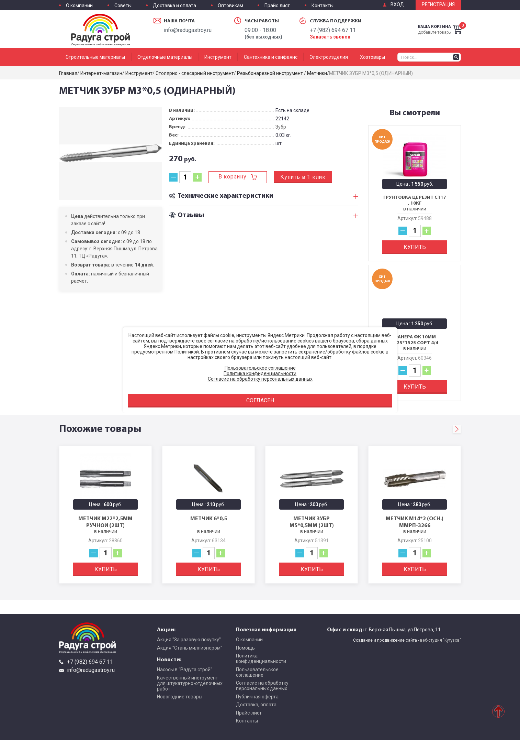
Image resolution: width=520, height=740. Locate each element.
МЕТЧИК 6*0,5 (208, 518)
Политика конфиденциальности (261, 658)
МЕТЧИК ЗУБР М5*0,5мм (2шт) (312, 522)
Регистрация (438, 5)
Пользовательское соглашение (257, 672)
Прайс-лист (277, 6)
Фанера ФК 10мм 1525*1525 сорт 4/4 (414, 340)
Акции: (166, 629)
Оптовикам (230, 6)
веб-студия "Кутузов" (440, 640)
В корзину (232, 176)
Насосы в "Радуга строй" (184, 669)
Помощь (245, 648)
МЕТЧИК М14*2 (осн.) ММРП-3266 (414, 522)
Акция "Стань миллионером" (189, 648)
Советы (123, 6)
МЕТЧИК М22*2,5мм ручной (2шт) (105, 522)
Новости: (169, 659)
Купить (415, 247)
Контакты (323, 6)
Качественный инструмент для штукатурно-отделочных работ (190, 683)
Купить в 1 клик (303, 177)
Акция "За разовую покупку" (189, 639)
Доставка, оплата (256, 704)
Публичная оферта (257, 696)
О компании (79, 6)
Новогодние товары (179, 696)
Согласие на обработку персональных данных (262, 685)
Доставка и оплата (174, 6)
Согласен (260, 400)
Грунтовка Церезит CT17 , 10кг (414, 200)
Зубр (280, 127)
